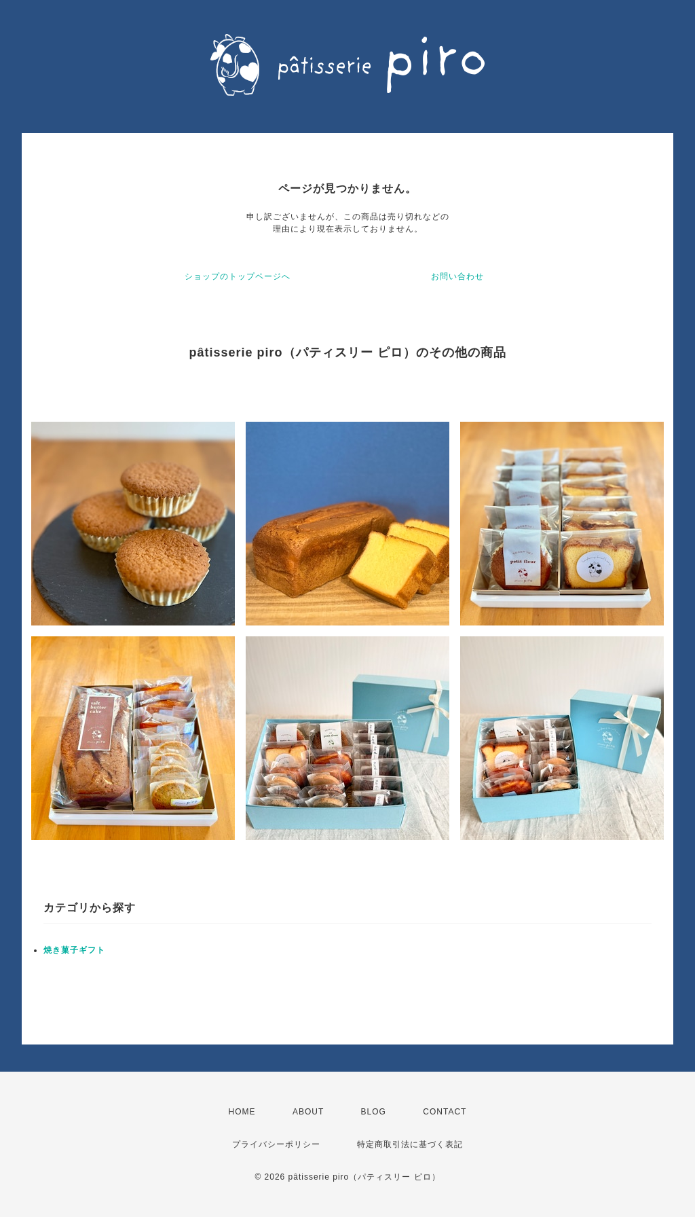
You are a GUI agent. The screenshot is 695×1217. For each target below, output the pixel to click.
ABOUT (308, 1111)
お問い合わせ (457, 276)
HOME (242, 1111)
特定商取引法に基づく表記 (410, 1144)
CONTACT (444, 1111)
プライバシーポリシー (276, 1144)
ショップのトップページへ (237, 276)
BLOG (373, 1111)
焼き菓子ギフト (74, 950)
